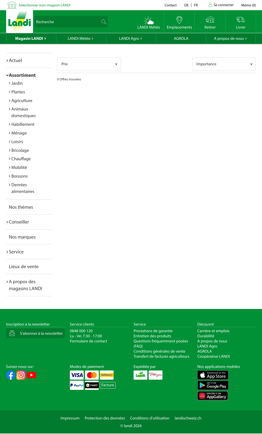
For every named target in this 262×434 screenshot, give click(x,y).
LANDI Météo (79, 38)
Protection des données (105, 418)
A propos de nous (229, 38)
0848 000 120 (81, 330)
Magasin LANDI (29, 38)
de (186, 5)
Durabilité (205, 336)
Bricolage (20, 150)
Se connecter (224, 4)
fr (196, 5)
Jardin (17, 83)
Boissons (20, 176)
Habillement (23, 124)
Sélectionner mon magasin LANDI (45, 5)
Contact (171, 5)
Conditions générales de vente (159, 351)
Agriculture (22, 100)
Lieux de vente (24, 266)
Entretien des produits (152, 336)
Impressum (70, 418)
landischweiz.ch (188, 418)
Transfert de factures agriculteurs (161, 356)
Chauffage (21, 159)
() (248, 5)
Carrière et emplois (213, 330)
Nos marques (22, 237)
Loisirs (17, 141)
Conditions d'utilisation (149, 418)
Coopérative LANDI (213, 356)
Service (16, 252)
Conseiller (19, 222)
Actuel (15, 60)
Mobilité (19, 167)
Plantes (18, 92)
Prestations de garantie (153, 330)
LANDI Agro (129, 38)
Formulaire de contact (88, 341)
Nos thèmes (21, 207)
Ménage (19, 133)
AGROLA (181, 38)
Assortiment (22, 75)
